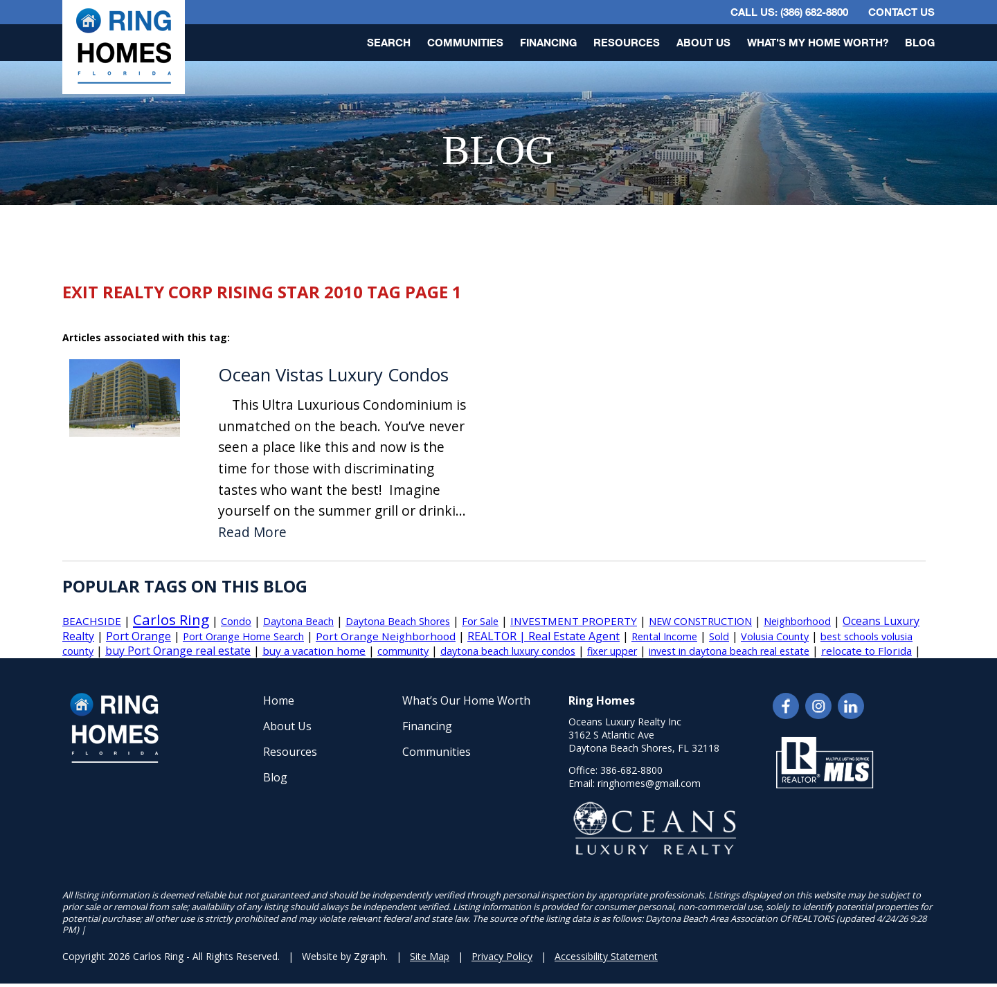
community (403, 651)
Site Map (429, 956)
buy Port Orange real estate (178, 650)
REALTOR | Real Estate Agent (543, 636)
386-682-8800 (631, 770)
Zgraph (370, 956)
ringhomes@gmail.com (649, 783)
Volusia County (775, 636)
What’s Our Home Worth (466, 700)
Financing (548, 42)
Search (389, 42)
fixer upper (612, 651)
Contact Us (901, 12)
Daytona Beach (298, 621)
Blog (920, 42)
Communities (465, 42)
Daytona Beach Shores (397, 621)
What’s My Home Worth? (817, 42)
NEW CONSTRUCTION (700, 621)
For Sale (480, 621)
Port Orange (138, 636)
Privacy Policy (501, 956)
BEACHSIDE (91, 621)
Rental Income (664, 636)
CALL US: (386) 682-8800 (789, 12)
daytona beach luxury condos (507, 651)
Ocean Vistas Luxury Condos (333, 375)
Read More (252, 532)
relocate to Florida (866, 651)
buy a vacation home (314, 651)
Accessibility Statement (606, 956)
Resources (626, 42)
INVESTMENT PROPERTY (573, 621)
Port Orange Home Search (243, 636)
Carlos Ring (171, 619)
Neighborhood (797, 621)
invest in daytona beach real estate (729, 651)
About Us (703, 42)
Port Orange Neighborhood (386, 636)
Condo (236, 621)
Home (278, 700)
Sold (719, 636)
